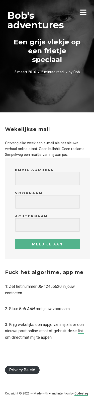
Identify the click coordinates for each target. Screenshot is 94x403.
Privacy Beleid (22, 369)
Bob (76, 72)
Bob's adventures (36, 20)
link (81, 330)
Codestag (81, 393)
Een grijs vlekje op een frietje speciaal (47, 51)
